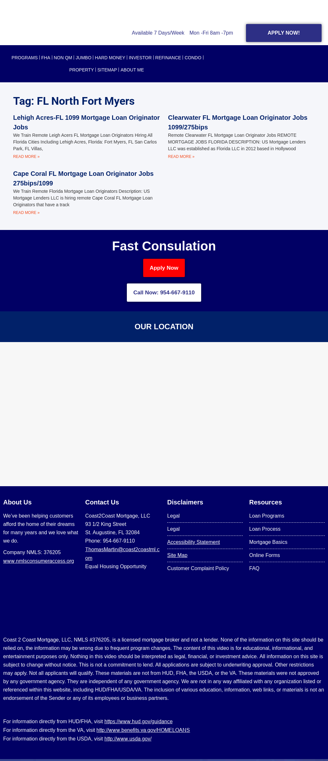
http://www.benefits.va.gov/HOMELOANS (143, 732)
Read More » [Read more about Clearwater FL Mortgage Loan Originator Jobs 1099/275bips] (181, 156)
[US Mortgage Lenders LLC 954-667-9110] (164, 416)
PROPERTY (81, 69)
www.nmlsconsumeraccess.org (38, 563)
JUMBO (83, 57)
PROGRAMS (25, 57)
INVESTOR (140, 57)
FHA (45, 57)
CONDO (192, 57)
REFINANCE (168, 57)
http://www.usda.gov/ (128, 740)
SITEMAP (107, 69)
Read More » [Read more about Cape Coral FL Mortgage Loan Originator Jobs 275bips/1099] (26, 212)
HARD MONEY (110, 57)
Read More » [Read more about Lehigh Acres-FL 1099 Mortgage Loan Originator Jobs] (26, 156)
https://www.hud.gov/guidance (138, 723)
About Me (132, 69)
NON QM (63, 57)
